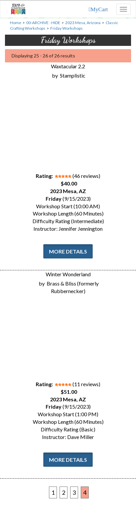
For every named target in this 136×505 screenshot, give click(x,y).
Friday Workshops (66, 28)
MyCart (99, 9)
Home (15, 22)
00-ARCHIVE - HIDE (43, 22)
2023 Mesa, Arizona (83, 22)
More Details (68, 251)
